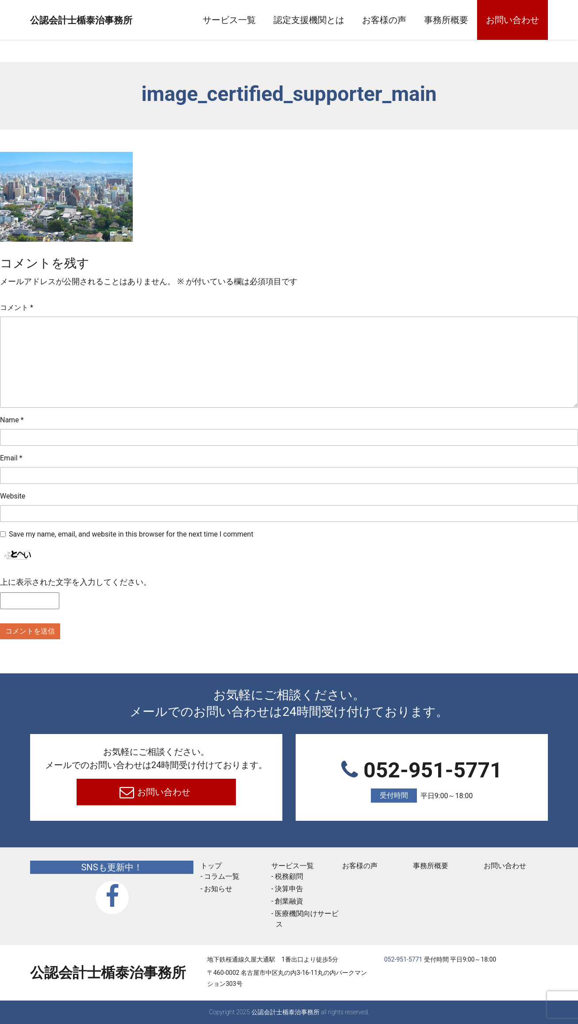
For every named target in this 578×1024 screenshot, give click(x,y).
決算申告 (289, 889)
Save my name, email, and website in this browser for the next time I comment (131, 534)
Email (11, 458)
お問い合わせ (512, 20)
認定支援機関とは (309, 20)
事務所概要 (446, 20)
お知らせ (218, 889)
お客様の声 (384, 20)
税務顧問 (289, 876)
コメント (16, 307)
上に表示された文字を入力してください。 (75, 582)
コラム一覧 (221, 876)
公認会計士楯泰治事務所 (108, 20)
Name (12, 420)
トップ (211, 866)
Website (12, 496)
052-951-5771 (421, 780)
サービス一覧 (229, 20)
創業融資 (289, 901)
